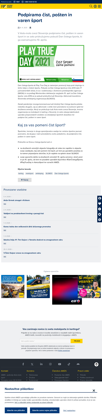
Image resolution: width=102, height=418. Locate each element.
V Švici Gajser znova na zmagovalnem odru (22, 253)
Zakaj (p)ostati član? (61, 377)
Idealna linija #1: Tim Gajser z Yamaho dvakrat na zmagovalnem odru (33, 239)
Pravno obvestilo (86, 380)
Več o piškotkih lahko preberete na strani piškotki (34, 402)
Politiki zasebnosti (64, 350)
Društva (32, 377)
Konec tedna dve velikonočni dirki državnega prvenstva (27, 226)
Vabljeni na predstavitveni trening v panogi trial (24, 213)
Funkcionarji (33, 380)
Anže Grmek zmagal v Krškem (17, 200)
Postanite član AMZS (62, 375)
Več (5, 204)
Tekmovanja (33, 375)
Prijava (77, 341)
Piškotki (83, 375)
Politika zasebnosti (87, 377)
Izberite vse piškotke (16, 410)
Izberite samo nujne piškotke (44, 410)
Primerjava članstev (62, 380)
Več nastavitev (69, 410)
